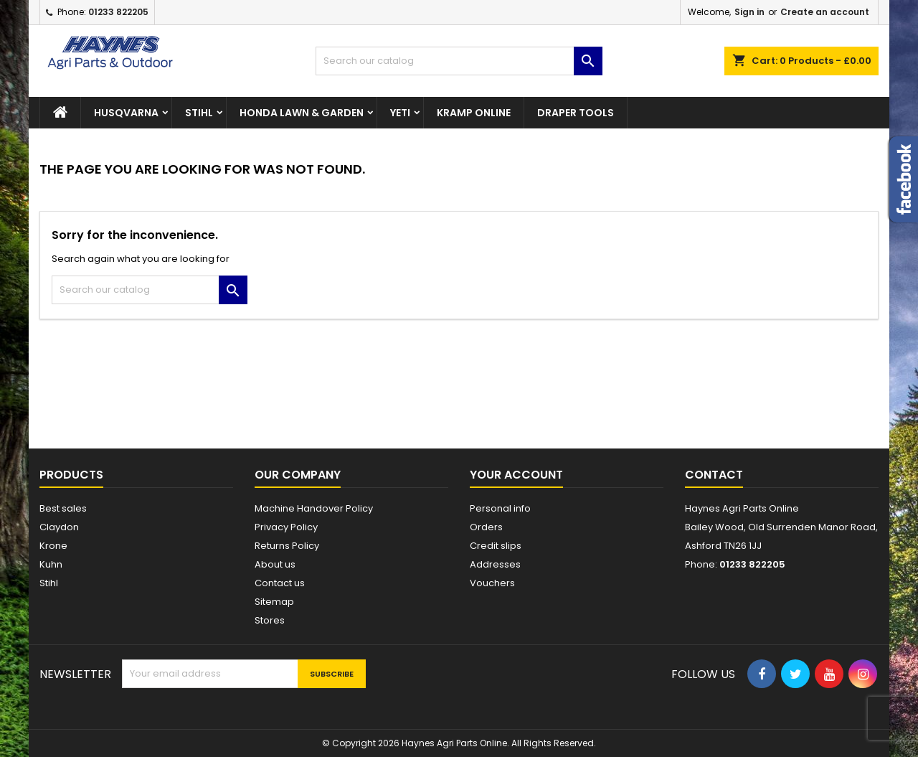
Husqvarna (126, 112)
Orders (486, 527)
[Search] (459, 61)
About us (275, 564)
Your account (516, 474)
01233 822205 (118, 12)
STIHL (199, 112)
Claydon (59, 527)
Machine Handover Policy (314, 508)
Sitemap (274, 601)
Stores (270, 620)
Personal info (500, 508)
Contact (714, 474)
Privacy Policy (286, 527)
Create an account (824, 12)
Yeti (400, 112)
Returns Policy (287, 546)
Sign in (749, 12)
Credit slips (495, 546)
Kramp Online (474, 112)
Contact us (280, 583)
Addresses (495, 564)
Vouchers (492, 583)
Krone (53, 546)
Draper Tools (575, 112)
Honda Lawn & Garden (302, 112)
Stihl (48, 583)
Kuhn (50, 564)
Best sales (63, 508)
